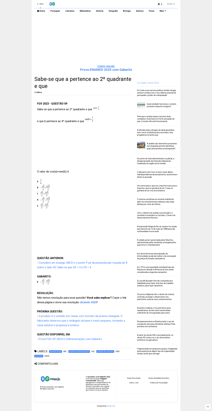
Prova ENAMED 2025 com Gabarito (106, 70)
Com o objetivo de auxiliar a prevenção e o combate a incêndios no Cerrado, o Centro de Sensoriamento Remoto (156, 215)
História (99, 11)
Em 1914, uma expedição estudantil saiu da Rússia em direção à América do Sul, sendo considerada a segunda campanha (155, 269)
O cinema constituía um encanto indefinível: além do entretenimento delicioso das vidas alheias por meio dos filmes (155, 201)
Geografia (113, 11)
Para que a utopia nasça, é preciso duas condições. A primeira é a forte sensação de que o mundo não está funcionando (155, 118)
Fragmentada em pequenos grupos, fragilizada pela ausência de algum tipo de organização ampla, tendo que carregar (157, 351)
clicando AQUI (88, 302)
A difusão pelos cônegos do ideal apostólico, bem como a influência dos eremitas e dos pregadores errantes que (156, 132)
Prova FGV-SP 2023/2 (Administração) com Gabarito (70, 339)
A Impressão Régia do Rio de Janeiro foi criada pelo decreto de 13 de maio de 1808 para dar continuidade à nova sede (157, 228)
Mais (163, 11)
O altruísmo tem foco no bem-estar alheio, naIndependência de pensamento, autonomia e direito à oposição (157, 174)
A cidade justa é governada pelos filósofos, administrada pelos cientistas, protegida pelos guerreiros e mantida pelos (156, 242)
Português (55, 11)
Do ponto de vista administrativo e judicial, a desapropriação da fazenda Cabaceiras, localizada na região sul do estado (155, 161)
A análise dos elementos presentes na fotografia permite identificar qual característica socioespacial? (162, 146)
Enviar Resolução (134, 378)
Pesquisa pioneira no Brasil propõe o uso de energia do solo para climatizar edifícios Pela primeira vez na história (156, 323)
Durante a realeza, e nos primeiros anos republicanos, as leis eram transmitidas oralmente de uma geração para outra (154, 310)
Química (139, 11)
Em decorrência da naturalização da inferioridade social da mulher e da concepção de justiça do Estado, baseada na (156, 256)
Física (151, 11)
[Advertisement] (106, 42)
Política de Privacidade (159, 383)
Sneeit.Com (111, 406)
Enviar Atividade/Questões (158, 378)
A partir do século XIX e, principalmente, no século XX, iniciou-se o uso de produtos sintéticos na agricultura (155, 337)
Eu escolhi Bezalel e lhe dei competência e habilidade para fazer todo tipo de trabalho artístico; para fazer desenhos (155, 283)
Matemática (85, 11)
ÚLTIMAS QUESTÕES (148, 83)
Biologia (127, 11)
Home (41, 11)
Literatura (69, 11)
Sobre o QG (133, 383)
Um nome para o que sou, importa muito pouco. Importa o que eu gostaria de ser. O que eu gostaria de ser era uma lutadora (157, 188)
